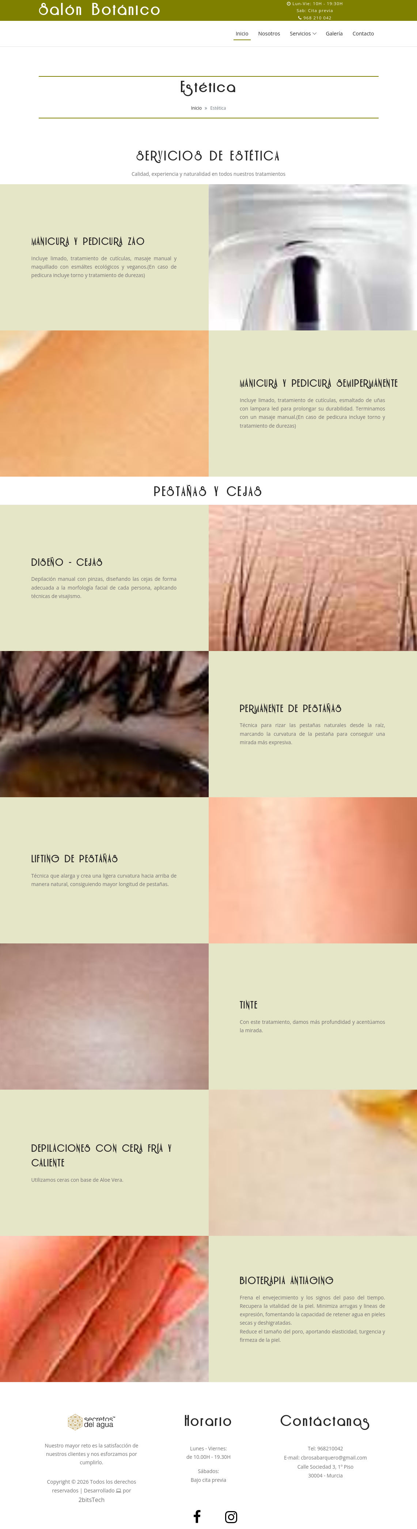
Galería (334, 33)
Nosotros (269, 33)
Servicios (300, 33)
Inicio (242, 33)
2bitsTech (92, 1500)
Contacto (363, 33)
